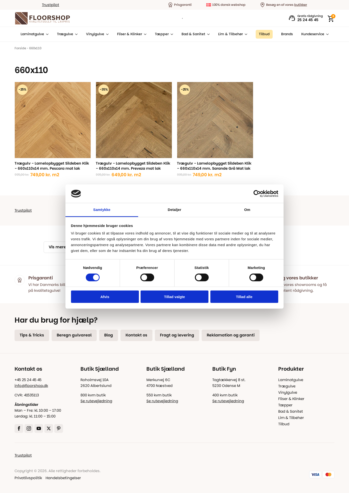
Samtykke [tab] (102, 210)
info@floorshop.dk (31, 385)
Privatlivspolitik (28, 478)
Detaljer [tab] (174, 210)
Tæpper (162, 34)
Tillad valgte (174, 297)
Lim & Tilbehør (230, 34)
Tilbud (283, 424)
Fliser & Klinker (129, 34)
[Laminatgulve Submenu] (46, 34)
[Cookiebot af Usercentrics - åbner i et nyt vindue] (257, 193)
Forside (20, 48)
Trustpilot (50, 4)
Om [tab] (247, 210)
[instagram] (28, 428)
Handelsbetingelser (63, 478)
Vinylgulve (95, 34)
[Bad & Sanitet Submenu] (207, 34)
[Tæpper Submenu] (171, 34)
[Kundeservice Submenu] (326, 34)
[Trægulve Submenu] (75, 34)
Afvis (104, 297)
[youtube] (38, 428)
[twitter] (48, 428)
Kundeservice (312, 34)
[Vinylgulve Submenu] (106, 34)
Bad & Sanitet (193, 34)
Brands (287, 34)
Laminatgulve (32, 34)
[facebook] (19, 428)
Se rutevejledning (96, 401)
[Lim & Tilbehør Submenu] (245, 34)
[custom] (58, 428)
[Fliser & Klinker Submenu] (144, 34)
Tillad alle (244, 297)
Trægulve (65, 34)
